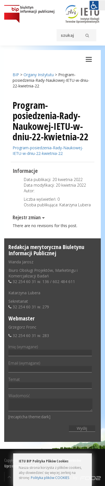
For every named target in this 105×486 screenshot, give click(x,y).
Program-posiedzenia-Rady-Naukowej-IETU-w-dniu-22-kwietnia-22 (48, 150)
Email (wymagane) (50, 366)
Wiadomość (50, 402)
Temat (50, 382)
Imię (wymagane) (50, 349)
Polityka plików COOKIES (50, 477)
